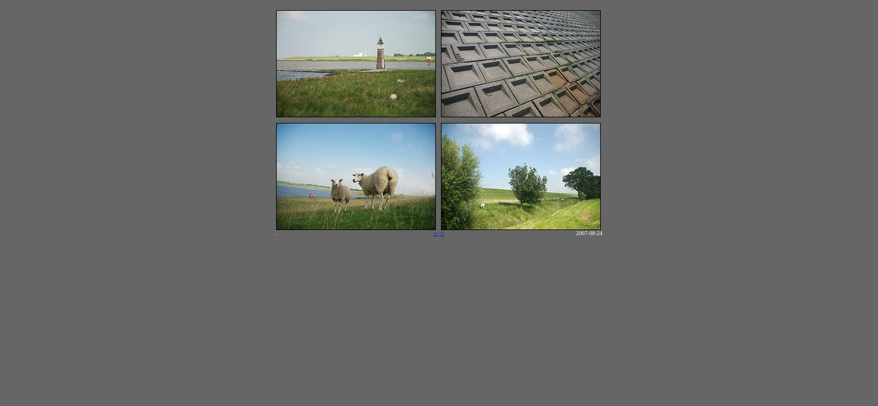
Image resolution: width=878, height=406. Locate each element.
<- (435, 233)
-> (441, 233)
